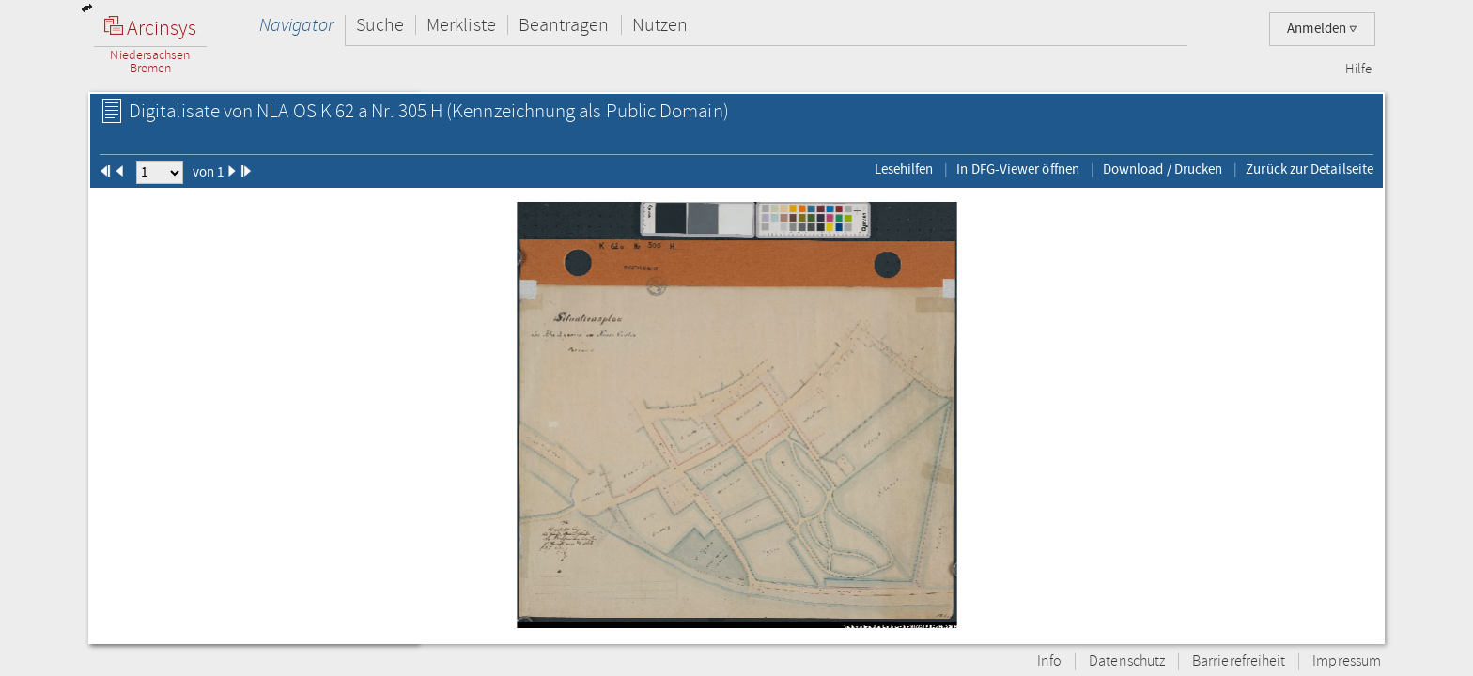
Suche (380, 25)
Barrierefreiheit (1238, 661)
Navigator (296, 25)
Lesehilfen (904, 169)
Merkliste (461, 25)
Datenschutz (1127, 661)
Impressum (1346, 661)
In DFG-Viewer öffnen (1017, 169)
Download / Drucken (1162, 169)
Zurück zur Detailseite (1309, 169)
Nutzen (660, 25)
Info (1049, 661)
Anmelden (1322, 29)
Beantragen (564, 25)
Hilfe (1358, 69)
